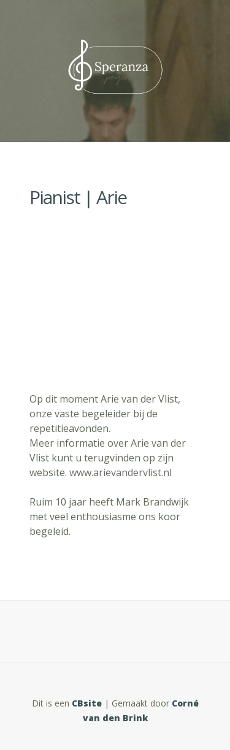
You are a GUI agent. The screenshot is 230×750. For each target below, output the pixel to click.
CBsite (87, 703)
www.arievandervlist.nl (121, 472)
